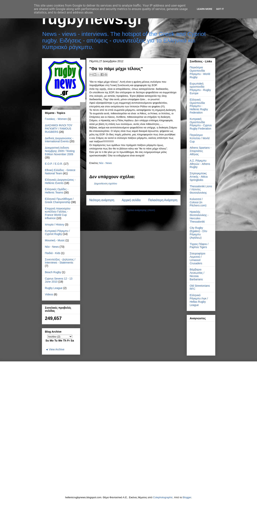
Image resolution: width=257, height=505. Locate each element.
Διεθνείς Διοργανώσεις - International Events (59, 140)
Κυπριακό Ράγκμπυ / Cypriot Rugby (57, 232)
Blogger (187, 497)
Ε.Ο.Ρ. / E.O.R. (54, 163)
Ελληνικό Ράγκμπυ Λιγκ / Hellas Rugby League (199, 300)
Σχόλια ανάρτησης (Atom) (140, 210)
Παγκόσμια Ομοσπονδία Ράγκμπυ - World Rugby (200, 72)
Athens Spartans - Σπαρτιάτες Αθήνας (200, 151)
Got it (220, 9)
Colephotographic (163, 497)
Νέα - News (105, 163)
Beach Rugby (53, 272)
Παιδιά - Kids (52, 253)
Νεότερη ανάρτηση (101, 200)
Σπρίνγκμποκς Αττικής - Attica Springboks (199, 176)
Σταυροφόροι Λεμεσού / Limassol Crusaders (197, 258)
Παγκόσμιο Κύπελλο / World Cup (200, 138)
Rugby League (54, 288)
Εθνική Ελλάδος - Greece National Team (60, 172)
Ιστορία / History (54, 224)
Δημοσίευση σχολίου (105, 183)
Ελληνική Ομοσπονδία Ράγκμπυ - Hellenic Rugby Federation (199, 106)
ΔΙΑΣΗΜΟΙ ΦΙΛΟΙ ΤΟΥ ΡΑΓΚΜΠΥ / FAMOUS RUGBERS (58, 128)
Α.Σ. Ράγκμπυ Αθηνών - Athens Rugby (200, 164)
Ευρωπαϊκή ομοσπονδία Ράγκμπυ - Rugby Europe (200, 88)
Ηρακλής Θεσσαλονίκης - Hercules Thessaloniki (199, 216)
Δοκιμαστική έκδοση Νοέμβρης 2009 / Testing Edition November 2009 (60, 151)
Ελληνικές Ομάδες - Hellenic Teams (57, 191)
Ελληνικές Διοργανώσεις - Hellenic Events (60, 181)
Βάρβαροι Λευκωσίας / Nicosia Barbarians (197, 274)
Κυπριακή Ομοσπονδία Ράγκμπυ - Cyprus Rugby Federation (201, 123)
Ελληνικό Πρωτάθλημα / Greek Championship (59, 200)
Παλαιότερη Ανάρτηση (162, 200)
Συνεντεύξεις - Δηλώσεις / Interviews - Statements (60, 261)
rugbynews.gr (92, 18)
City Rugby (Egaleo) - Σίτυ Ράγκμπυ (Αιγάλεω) (198, 232)
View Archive (56, 349)
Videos (49, 294)
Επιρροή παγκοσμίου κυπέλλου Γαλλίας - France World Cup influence (57, 213)
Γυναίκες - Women (56, 118)
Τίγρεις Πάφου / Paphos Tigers (199, 245)
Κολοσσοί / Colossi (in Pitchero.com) (198, 202)
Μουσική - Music (55, 240)
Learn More (204, 9)
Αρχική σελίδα (131, 200)
